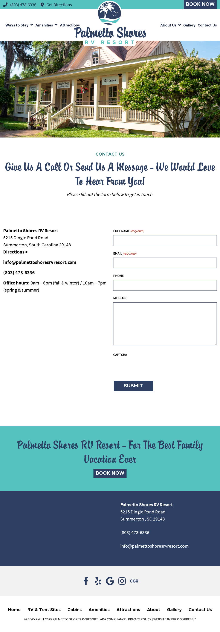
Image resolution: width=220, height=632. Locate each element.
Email (124, 253)
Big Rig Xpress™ (183, 619)
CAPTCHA (120, 354)
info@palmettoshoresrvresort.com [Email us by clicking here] (154, 546)
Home (14, 610)
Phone (118, 276)
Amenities (44, 25)
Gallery (189, 25)
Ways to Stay (17, 25)
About (153, 610)
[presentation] (146, 367)
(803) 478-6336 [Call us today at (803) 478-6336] (134, 532)
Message (120, 298)
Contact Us (207, 25)
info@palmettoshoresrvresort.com (39, 262)
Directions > (15, 252)
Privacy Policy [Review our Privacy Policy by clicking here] (139, 619)
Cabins (74, 610)
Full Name (128, 231)
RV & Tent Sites (44, 610)
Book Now (200, 4)
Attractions (70, 25)
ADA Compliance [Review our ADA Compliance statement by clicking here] (113, 619)
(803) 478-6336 (19, 272)
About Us (168, 25)
